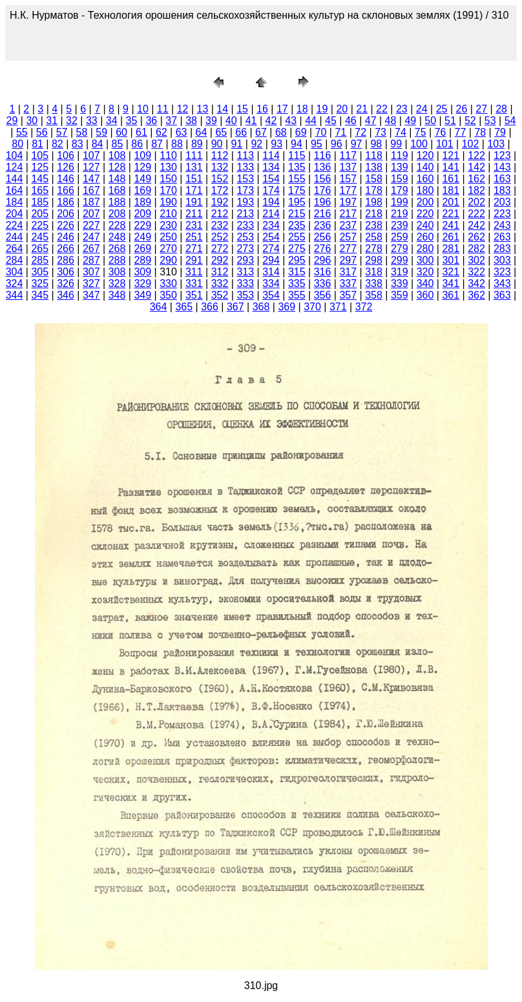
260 (425, 236)
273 (245, 248)
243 (502, 225)
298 (373, 260)
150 (168, 178)
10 (143, 108)
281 (450, 248)
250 (168, 236)
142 (476, 167)
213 (245, 213)
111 (194, 155)
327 (91, 283)
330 (168, 283)
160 (425, 178)
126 (65, 167)
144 (14, 178)
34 (112, 120)
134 (271, 167)
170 (168, 190)
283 (502, 248)
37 (171, 120)
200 (425, 202)
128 (117, 167)
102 (470, 143)
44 (311, 120)
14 (222, 108)
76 (440, 132)
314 (271, 271)
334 (271, 283)
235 (297, 225)
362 (476, 295)
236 (322, 225)
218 (373, 213)
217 (348, 213)
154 (271, 178)
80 (17, 143)
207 (91, 213)
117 (348, 155)
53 (490, 120)
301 (450, 260)
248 (117, 236)
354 (271, 295)
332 (220, 283)
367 (235, 306)
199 (399, 202)
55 (22, 132)
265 (39, 248)
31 (51, 120)
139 (399, 167)
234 (271, 225)
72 (360, 132)
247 (91, 236)
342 (476, 283)
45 (331, 120)
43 (291, 120)
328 (117, 283)
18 (302, 108)
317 (348, 271)
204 (14, 213)
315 (297, 271)
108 (117, 155)
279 (399, 248)
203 (502, 202)
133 (245, 167)
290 (168, 260)
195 (297, 202)
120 (425, 155)
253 (245, 236)
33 (92, 120)
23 (402, 108)
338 (373, 283)
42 (271, 120)
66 (241, 132)
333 (245, 283)
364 (158, 306)
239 (399, 225)
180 (425, 190)
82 (57, 143)
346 (65, 295)
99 (396, 143)
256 (322, 236)
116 (322, 155)
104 (14, 155)
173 (245, 190)
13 (203, 108)
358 (373, 295)
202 (476, 202)
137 (348, 167)
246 (65, 236)
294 (271, 260)
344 (14, 295)
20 (342, 108)
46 (351, 120)
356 (322, 295)
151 (194, 178)
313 (245, 271)
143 (502, 167)
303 (502, 260)
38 (191, 120)
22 (382, 108)
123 (502, 155)
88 (177, 143)
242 (476, 225)
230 (168, 225)
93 (276, 143)
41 (251, 120)
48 (391, 120)
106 (65, 155)
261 (450, 236)
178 (373, 190)
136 (322, 167)
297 (348, 260)
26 (461, 108)
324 (14, 283)
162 (476, 178)
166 (65, 190)
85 (117, 143)
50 (430, 120)
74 (400, 132)
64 (201, 132)
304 (14, 271)
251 (194, 236)
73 (380, 132)
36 (151, 120)
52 (470, 120)
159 (399, 178)
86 (137, 143)
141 (450, 167)
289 (142, 260)
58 (82, 132)
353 (245, 295)
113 (245, 155)
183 (502, 190)
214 (271, 213)
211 (194, 213)
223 (502, 213)
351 (194, 295)
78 (480, 132)
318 (373, 271)
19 (322, 108)
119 (399, 155)
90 (217, 143)
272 (220, 248)
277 (348, 248)
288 (117, 260)
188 (117, 202)
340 (425, 283)
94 (296, 143)
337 (348, 283)
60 (121, 132)
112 (220, 155)
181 (450, 190)
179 (399, 190)
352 (220, 295)
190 (168, 202)
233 (245, 225)
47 (371, 120)
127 (91, 167)
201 (450, 202)
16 (262, 108)
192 (220, 202)
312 (220, 271)
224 (14, 225)
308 (117, 271)
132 (220, 167)
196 (322, 202)
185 (39, 202)
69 (301, 132)
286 (65, 260)
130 (168, 167)
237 (348, 225)
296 (322, 260)
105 (39, 155)
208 (117, 213)
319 (399, 271)
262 (476, 236)
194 (271, 202)
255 (297, 236)
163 (502, 178)
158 (373, 178)
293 (245, 260)
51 (450, 120)
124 (14, 167)
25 (442, 108)
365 (184, 306)
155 (297, 178)
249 (142, 236)
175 (297, 190)
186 (65, 202)
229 (142, 225)
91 (237, 143)
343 (502, 283)
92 (256, 143)
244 (14, 236)
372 (364, 306)
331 (194, 283)
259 (399, 236)
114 (271, 155)
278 (373, 248)
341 (450, 283)
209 (142, 213)
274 (271, 248)
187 (91, 202)
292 (220, 260)
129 (142, 167)
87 (157, 143)
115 (297, 155)
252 (220, 236)
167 (91, 190)
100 (419, 143)
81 (37, 143)
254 (271, 236)
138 (373, 167)
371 (338, 306)
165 (39, 190)
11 (163, 108)
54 (510, 120)
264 (14, 248)
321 (450, 271)
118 (373, 155)
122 (476, 155)
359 (399, 295)
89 (197, 143)
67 (261, 132)
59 (101, 132)
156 (322, 178)
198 (373, 202)
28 (501, 108)
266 (65, 248)
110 (168, 155)
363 (502, 295)
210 (168, 213)
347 (91, 295)
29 (12, 120)
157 (348, 178)
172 (220, 190)
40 (231, 120)
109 (142, 155)
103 (496, 143)
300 (425, 260)
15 (242, 108)
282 (476, 248)
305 (39, 271)
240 (425, 225)
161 (450, 178)
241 (450, 225)
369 (286, 306)
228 (117, 225)
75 (420, 132)
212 (220, 213)
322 (476, 271)
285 (39, 260)
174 (271, 190)
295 (297, 260)
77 (460, 132)
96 (336, 143)
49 (410, 120)
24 (422, 108)
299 (399, 260)
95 (316, 143)
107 (91, 155)
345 (39, 295)
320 (425, 271)
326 (65, 283)
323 (502, 271)
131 (194, 167)
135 (297, 167)
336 (322, 283)
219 (399, 213)
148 (117, 178)
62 (161, 132)
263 (502, 236)
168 (117, 190)
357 (348, 295)
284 (14, 260)
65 (221, 132)
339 (399, 283)
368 (261, 306)
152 (220, 178)
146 (65, 178)
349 (142, 295)
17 (282, 108)
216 (322, 213)
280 (425, 248)
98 (376, 143)
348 (117, 295)
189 (142, 202)
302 (476, 260)
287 (91, 260)
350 (168, 295)
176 (322, 190)
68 (281, 132)
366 (209, 306)
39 (211, 120)
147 (91, 178)
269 (142, 248)
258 (373, 236)
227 (91, 225)
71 (340, 132)
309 (142, 271)
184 (14, 202)
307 (91, 271)
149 (142, 178)
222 (476, 213)
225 (39, 225)
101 (445, 143)
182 (476, 190)
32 (72, 120)
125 (39, 167)
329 (142, 283)
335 (297, 283)
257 (348, 236)
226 (65, 225)
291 (194, 260)
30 (31, 120)
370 (312, 306)
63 (181, 132)
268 (117, 248)
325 (39, 283)
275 (297, 248)
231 (194, 225)
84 (97, 143)
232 (220, 225)
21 (362, 108)
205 (39, 213)
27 (481, 108)
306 (65, 271)
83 (77, 143)
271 (194, 248)
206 (65, 213)
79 (500, 132)
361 (450, 295)
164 (14, 190)
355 (297, 295)
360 (425, 295)
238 (373, 225)
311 (194, 271)
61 (141, 132)
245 (39, 236)
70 (321, 132)
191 (194, 202)
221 (450, 213)
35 (132, 120)
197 (348, 202)
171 (194, 190)
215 (297, 213)
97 (356, 143)
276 (322, 248)
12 (183, 108)
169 (142, 190)
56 (42, 132)
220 (425, 213)
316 (322, 271)
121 (450, 155)
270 (168, 248)
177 (348, 190)
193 (245, 202)
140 (425, 167)
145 (39, 178)
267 (91, 248)
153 (245, 178)
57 (62, 132)
